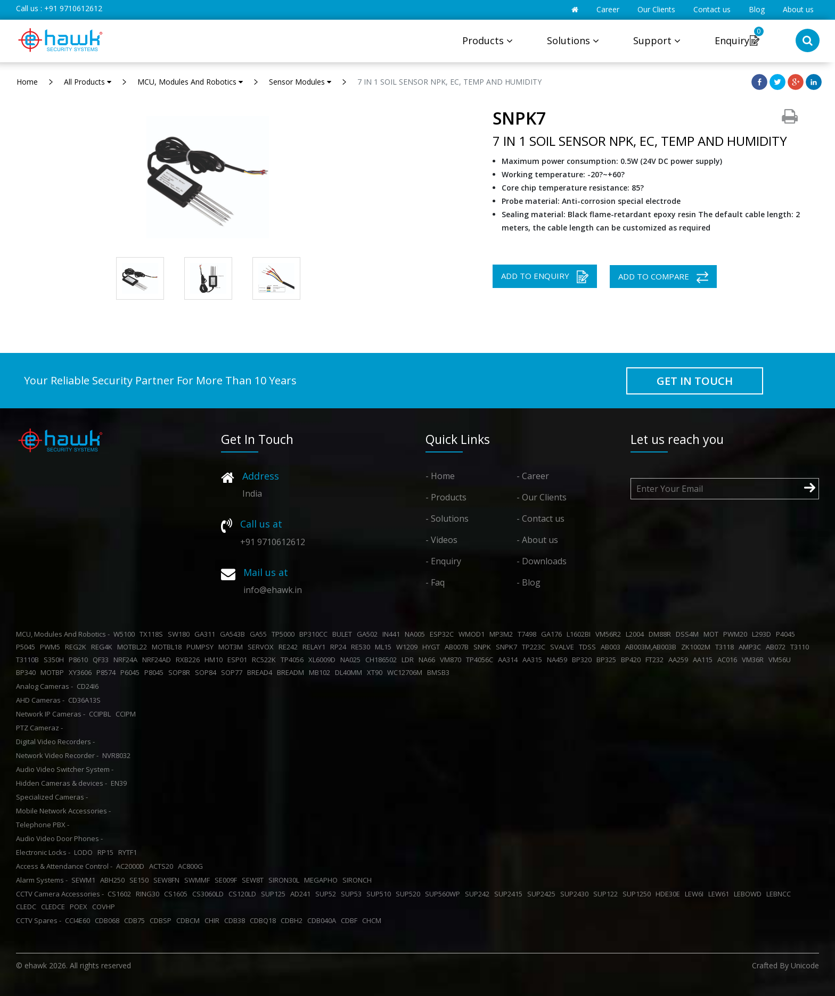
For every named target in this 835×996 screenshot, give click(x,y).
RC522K (265, 659)
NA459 (558, 659)
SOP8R (180, 672)
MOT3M (232, 647)
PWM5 (51, 647)
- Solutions (447, 518)
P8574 (107, 672)
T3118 (726, 647)
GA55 (260, 634)
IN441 (392, 634)
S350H (55, 659)
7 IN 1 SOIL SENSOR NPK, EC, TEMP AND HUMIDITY (449, 82)
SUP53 (353, 894)
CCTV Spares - (38, 920)
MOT (712, 634)
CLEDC (27, 906)
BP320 (583, 659)
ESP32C (443, 634)
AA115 (704, 659)
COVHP (105, 906)
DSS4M (689, 634)
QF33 (102, 659)
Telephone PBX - (42, 824)
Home (27, 82)
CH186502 (382, 659)
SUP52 (327, 894)
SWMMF (198, 880)
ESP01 (238, 659)
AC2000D (132, 866)
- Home (440, 476)
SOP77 (233, 672)
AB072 (777, 647)
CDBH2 (293, 920)
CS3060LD (209, 894)
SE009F (227, 880)
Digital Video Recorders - (55, 741)
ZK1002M (697, 647)
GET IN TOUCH (695, 381)
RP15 (107, 852)
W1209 (408, 647)
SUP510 (380, 894)
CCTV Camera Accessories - (60, 894)
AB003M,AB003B (652, 647)
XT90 (376, 672)
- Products (445, 497)
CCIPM (127, 714)
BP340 (27, 672)
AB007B (458, 647)
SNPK (483, 647)
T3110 (801, 647)
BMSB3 (440, 672)
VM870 (452, 659)
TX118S (153, 634)
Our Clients (656, 9)
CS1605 (177, 894)
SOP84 (207, 672)
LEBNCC (780, 894)
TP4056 (294, 659)
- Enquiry (443, 561)
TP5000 (285, 634)
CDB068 (108, 920)
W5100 (125, 634)
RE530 (362, 647)
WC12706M (406, 672)
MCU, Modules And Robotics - (63, 634)
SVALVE (563, 647)
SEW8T (254, 880)
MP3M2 (502, 634)
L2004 (636, 634)
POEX (80, 906)
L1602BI (580, 634)
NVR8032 (118, 755)
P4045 (787, 634)
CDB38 (236, 920)
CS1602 (121, 894)
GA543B (234, 634)
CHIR (213, 920)
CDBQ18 (264, 920)
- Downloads (542, 561)
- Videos (441, 540)
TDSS (589, 647)
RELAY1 (315, 647)
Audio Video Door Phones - (59, 838)
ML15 (385, 647)
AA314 (509, 659)
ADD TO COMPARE (663, 277)
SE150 (140, 880)
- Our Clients (542, 497)
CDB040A (323, 920)
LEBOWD (749, 894)
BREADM (292, 672)
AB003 (612, 647)
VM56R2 (609, 634)
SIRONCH (358, 880)
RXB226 (189, 659)
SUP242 (479, 894)
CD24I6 (89, 686)
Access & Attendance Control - (64, 866)
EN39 (120, 783)
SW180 (180, 634)
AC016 (728, 659)
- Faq (435, 582)
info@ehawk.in (272, 590)
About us (798, 9)
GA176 (553, 634)
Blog (757, 9)
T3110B (29, 659)
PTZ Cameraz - (39, 727)
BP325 (607, 659)
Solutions (573, 40)
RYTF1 (129, 852)
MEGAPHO (322, 880)
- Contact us (540, 518)
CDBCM (189, 920)
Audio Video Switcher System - (64, 769)
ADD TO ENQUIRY (544, 276)
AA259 (679, 659)
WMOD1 (473, 634)
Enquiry (732, 40)
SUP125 (275, 894)
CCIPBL (101, 714)
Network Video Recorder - (57, 755)
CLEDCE (54, 906)
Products (487, 40)
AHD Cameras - (40, 700)
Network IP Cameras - (50, 714)
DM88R (661, 634)
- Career (533, 476)
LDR (409, 659)
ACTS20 (162, 866)
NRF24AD (158, 659)
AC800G (192, 866)
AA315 (533, 659)
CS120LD (243, 894)
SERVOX (262, 647)
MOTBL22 (133, 647)
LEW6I (696, 894)
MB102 (321, 672)
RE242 (290, 647)
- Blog (529, 582)
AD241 (302, 894)
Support (657, 40)
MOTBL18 (168, 647)
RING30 (149, 894)
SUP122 (607, 894)
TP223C (535, 647)
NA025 (352, 659)
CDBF (351, 920)
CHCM (373, 920)
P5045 (27, 647)
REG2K (77, 647)
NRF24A (127, 659)
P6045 (131, 672)
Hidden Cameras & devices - (61, 783)
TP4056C (481, 659)
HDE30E (669, 894)
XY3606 (82, 672)
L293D (763, 634)
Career (607, 9)
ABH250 (114, 880)
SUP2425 (543, 894)
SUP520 (409, 894)
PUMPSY (201, 647)
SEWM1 (85, 880)
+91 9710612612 (73, 8)
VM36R (754, 659)
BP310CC (315, 634)
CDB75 (136, 920)
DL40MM (350, 672)
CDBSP (162, 920)
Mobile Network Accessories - (63, 811)
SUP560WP (444, 894)
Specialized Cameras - (52, 797)
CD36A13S (86, 700)
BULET (343, 634)
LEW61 (720, 894)
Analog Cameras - (44, 686)
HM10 (215, 659)
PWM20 (736, 634)
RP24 (339, 647)
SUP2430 (576, 894)
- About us (537, 540)
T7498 (528, 634)
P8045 (155, 672)
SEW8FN (168, 880)
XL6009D (323, 659)
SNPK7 (508, 647)
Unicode (805, 965)
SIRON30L (285, 880)
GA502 (369, 634)
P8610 (80, 659)
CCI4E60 (79, 920)
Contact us (712, 9)
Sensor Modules (300, 82)
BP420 (632, 659)
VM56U (781, 659)
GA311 (206, 634)
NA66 (428, 659)
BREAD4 (261, 672)
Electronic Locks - (43, 852)
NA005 (416, 634)
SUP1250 (638, 894)
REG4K (103, 647)
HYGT (432, 647)
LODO (85, 852)
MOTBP (53, 672)
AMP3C (751, 647)
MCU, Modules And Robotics (190, 82)
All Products (87, 82)
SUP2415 (510, 894)
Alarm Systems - (42, 880)
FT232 (656, 659)
